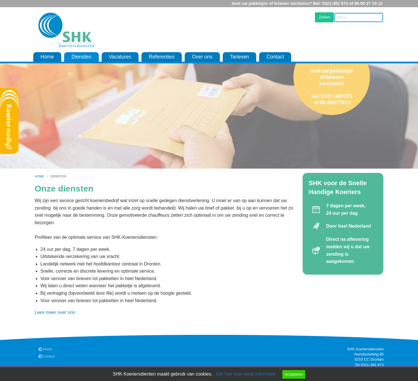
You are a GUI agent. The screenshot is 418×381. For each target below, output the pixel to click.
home (40, 176)
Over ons (202, 57)
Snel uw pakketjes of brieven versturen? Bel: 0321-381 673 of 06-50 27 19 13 (307, 3)
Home (47, 57)
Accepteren (294, 374)
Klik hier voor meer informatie (245, 374)
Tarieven (239, 57)
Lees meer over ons (55, 312)
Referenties (161, 57)
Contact (275, 57)
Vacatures (120, 57)
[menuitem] (47, 57)
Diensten (81, 57)
